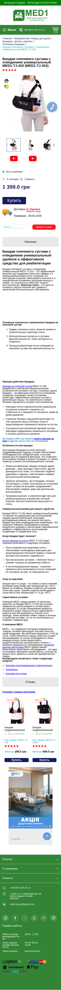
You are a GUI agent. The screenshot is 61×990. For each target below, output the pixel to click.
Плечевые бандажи (13, 44)
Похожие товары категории (18, 692)
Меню (9, 30)
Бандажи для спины (16, 673)
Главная (7, 38)
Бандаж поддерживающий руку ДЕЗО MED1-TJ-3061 (44, 728)
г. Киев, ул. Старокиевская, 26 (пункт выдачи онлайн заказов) (25, 896)
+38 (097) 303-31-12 (34, 30)
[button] (53, 145)
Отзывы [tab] (30, 682)
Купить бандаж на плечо (15, 540)
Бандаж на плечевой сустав (17, 386)
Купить (14, 200)
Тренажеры (12, 669)
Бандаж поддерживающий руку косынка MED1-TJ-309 (16, 728)
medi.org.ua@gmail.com (22, 904)
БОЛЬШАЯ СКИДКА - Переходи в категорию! (30, 2)
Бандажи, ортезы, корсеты (17, 41)
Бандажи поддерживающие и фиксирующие (29, 665)
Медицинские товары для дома (32, 38)
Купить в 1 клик (44, 227)
